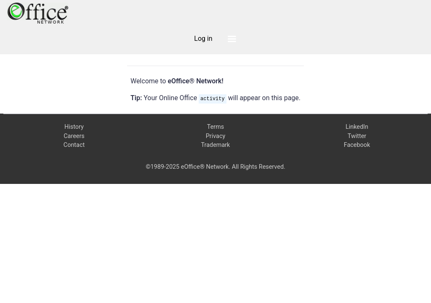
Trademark (215, 145)
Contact (74, 145)
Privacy (216, 136)
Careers (74, 136)
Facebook (357, 145)
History (74, 126)
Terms (215, 126)
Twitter (357, 136)
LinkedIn (357, 126)
